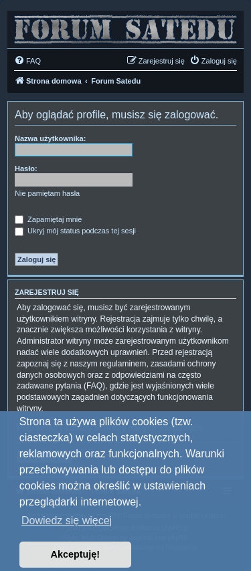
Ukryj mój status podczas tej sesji (75, 231)
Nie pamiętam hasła (47, 193)
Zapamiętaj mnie (48, 219)
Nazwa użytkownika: (50, 138)
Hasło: (26, 168)
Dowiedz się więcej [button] (66, 520)
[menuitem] (27, 61)
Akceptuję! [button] (75, 554)
